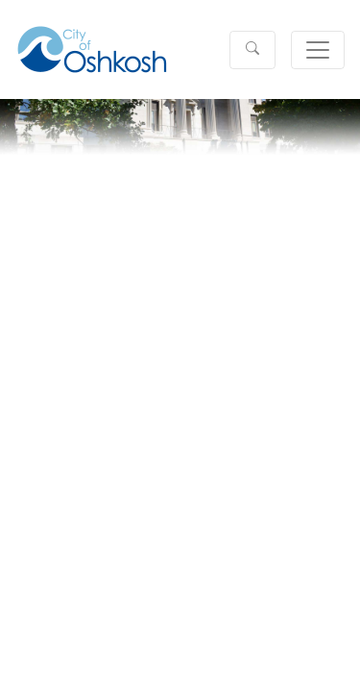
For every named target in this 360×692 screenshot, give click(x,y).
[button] (252, 50)
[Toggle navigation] (318, 50)
